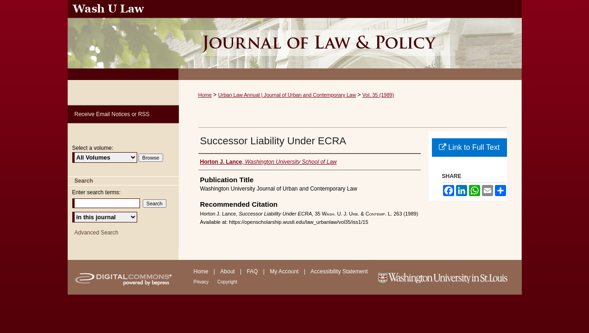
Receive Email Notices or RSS (112, 114)
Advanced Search (97, 232)
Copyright (227, 281)
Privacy (202, 281)
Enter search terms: (96, 192)
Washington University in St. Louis (449, 277)
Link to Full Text (469, 147)
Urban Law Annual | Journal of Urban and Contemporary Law (287, 95)
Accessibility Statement (338, 271)
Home (205, 95)
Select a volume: (93, 148)
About (228, 271)
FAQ (253, 271)
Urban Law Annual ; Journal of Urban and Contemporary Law (350, 40)
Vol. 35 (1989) (378, 95)
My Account (285, 271)
